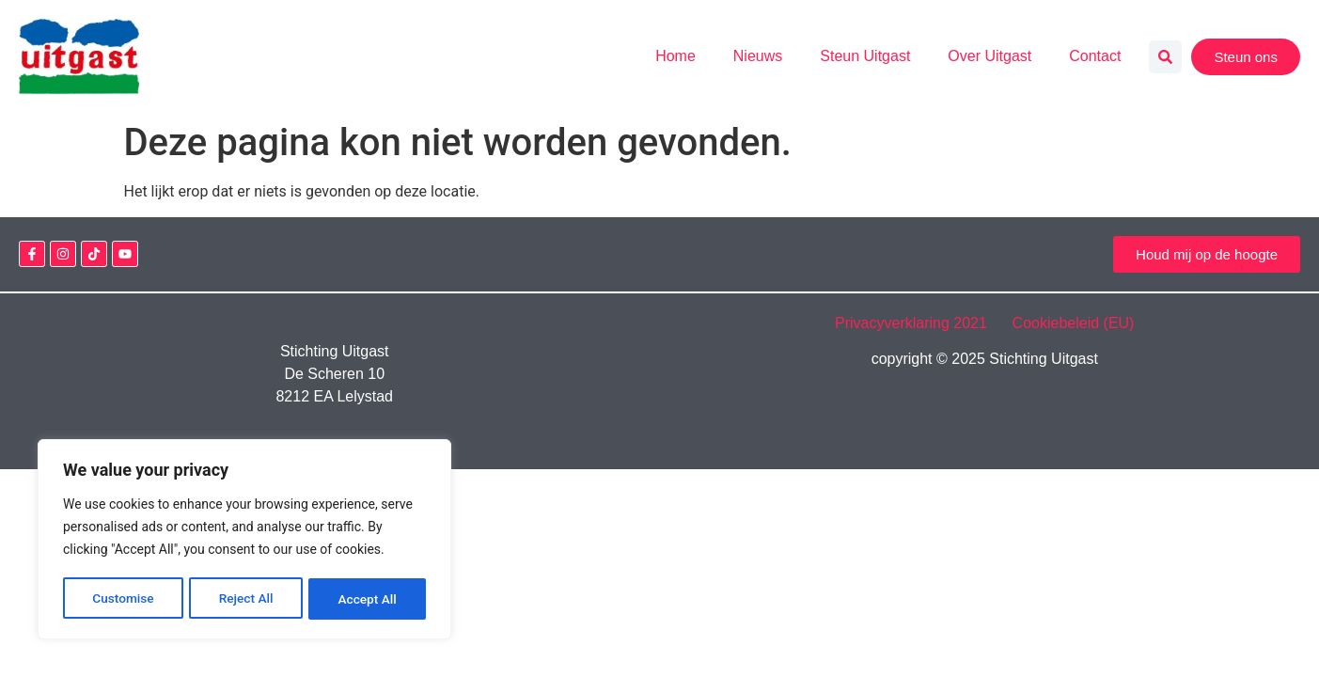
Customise (122, 598)
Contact (1095, 56)
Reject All (246, 598)
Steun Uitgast (865, 56)
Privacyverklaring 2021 (921, 323)
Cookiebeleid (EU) (1074, 323)
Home (675, 56)
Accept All (368, 598)
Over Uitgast (989, 56)
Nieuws (757, 56)
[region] (244, 540)
